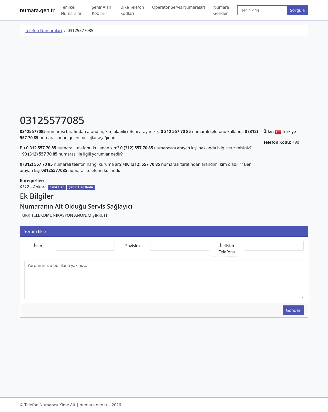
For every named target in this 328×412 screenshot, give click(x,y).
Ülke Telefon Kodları (132, 10)
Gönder (293, 310)
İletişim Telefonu (227, 249)
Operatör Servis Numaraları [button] (179, 7)
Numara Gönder (221, 10)
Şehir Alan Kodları (101, 10)
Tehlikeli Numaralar (71, 10)
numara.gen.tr (37, 10)
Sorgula (297, 10)
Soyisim (132, 246)
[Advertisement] (164, 76)
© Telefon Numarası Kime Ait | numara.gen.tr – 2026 (70, 405)
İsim (38, 246)
